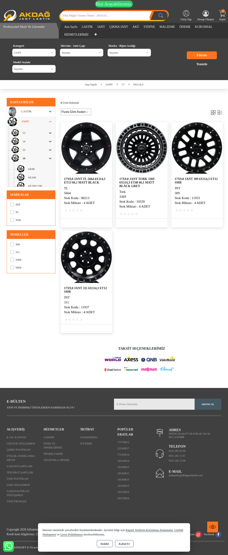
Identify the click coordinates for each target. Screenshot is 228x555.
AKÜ (135, 26)
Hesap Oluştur (205, 15)
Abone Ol (208, 404)
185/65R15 (123, 473)
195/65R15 (123, 485)
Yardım (49, 437)
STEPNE (149, 26)
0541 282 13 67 (177, 455)
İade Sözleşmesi (18, 484)
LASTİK (87, 26)
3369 (15, 260)
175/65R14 (123, 454)
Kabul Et (124, 543)
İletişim (86, 443)
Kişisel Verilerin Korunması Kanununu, (149, 530)
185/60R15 (123, 467)
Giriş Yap (186, 15)
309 (15, 244)
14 (23, 141)
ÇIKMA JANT (118, 26)
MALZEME (167, 26)
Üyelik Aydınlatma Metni (21, 458)
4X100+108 (35, 186)
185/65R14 (123, 460)
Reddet (104, 543)
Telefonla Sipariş (56, 460)
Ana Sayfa (70, 26)
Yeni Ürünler (16, 501)
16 (23, 158)
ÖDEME (185, 26)
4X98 (31, 169)
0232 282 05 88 (177, 450)
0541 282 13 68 (177, 460)
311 (15, 252)
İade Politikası (17, 478)
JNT (15, 204)
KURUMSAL (204, 26)
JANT (101, 26)
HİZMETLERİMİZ (76, 34)
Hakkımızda (89, 437)
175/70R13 (123, 442)
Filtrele (202, 55)
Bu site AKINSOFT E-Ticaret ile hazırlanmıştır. (31, 547)
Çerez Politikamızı (71, 534)
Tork (15, 220)
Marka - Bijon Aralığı (121, 45)
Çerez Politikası (19, 449)
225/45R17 (123, 448)
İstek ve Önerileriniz (53, 445)
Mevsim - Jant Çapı (73, 45)
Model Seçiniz (22, 62)
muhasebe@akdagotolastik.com (186, 475)
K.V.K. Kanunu (16, 437)
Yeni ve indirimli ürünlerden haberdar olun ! (41, 407)
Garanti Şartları (19, 466)
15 (23, 149)
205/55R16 (123, 498)
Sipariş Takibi (53, 453)
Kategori (18, 45)
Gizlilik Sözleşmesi (21, 443)
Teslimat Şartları (20, 472)
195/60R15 (123, 479)
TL (14, 212)
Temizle (201, 64)
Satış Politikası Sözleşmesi (18, 493)
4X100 (32, 177)
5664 (15, 267)
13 (23, 133)
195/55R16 (123, 492)
